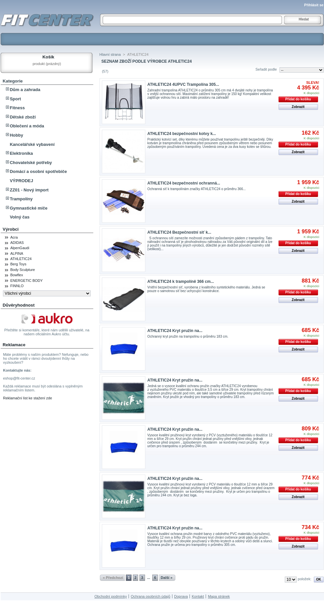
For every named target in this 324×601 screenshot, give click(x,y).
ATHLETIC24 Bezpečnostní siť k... (179, 232)
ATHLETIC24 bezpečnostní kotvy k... (181, 133)
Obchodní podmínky (110, 596)
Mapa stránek (219, 596)
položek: (304, 579)
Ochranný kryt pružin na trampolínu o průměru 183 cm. (187, 336)
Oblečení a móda (27, 125)
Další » (166, 578)
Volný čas (20, 217)
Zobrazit (298, 107)
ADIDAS (17, 243)
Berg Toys (18, 264)
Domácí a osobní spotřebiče (38, 171)
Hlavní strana (110, 54)
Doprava (181, 596)
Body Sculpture (22, 270)
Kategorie (13, 81)
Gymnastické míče (28, 208)
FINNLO (16, 286)
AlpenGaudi (19, 248)
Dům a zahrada (25, 89)
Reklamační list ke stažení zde (27, 398)
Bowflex (16, 275)
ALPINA (16, 253)
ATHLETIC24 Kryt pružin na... (174, 330)
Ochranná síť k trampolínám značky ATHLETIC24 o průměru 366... (196, 189)
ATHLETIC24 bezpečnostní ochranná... (183, 183)
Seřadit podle (266, 69)
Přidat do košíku (298, 99)
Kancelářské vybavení (32, 144)
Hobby (16, 135)
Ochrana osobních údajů (150, 596)
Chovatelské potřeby (31, 162)
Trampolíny (21, 198)
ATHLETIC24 (21, 259)
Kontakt (198, 596)
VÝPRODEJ (21, 180)
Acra (14, 237)
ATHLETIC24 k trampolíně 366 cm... (180, 281)
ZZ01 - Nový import (29, 189)
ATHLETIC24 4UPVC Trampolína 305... (183, 84)
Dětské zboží (23, 117)
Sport (15, 98)
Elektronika (21, 153)
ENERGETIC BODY (26, 281)
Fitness (17, 107)
